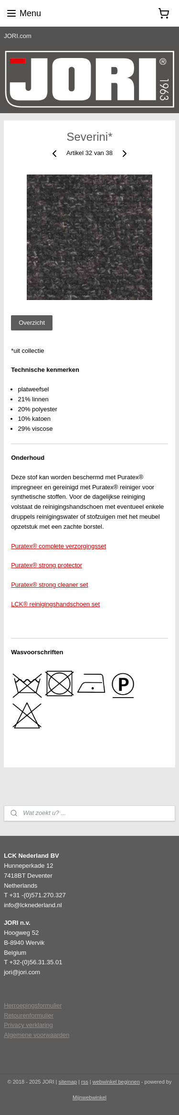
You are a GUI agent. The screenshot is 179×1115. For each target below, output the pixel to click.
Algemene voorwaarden (36, 1034)
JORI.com (18, 35)
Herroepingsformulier (33, 1005)
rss (84, 1082)
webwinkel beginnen (116, 1082)
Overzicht (32, 322)
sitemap (68, 1082)
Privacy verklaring (28, 1024)
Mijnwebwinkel (89, 1097)
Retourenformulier (28, 1015)
